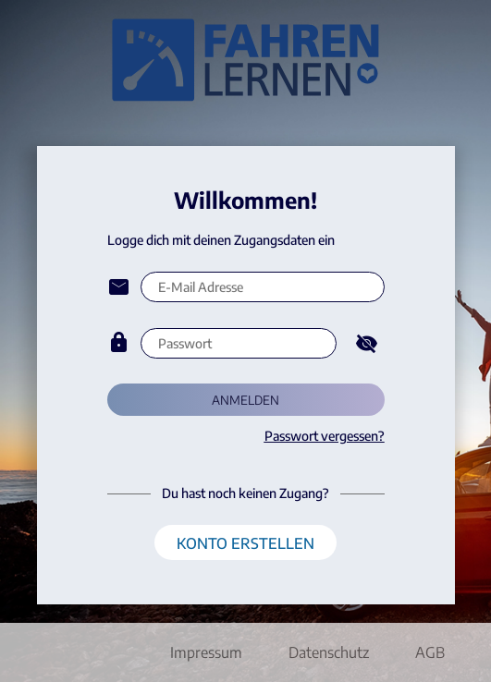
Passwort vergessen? (324, 436)
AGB (430, 652)
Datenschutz (328, 652)
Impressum (206, 652)
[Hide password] (366, 342)
